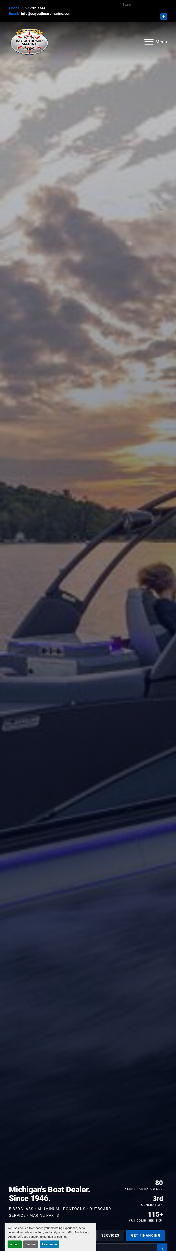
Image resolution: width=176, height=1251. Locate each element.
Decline (31, 1244)
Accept (14, 1244)
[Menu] (149, 42)
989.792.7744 (33, 8)
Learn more (49, 1244)
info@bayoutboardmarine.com (46, 13)
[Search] (143, 4)
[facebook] (163, 16)
